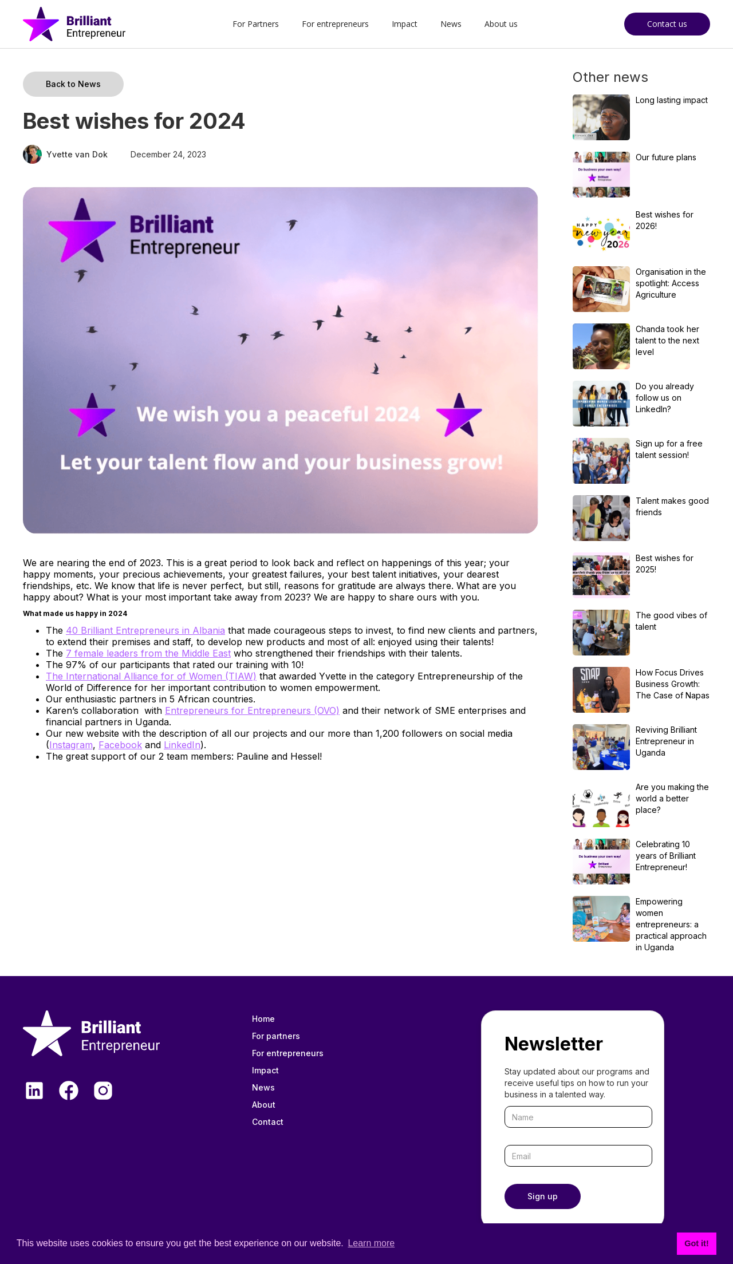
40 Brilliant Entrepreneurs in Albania (145, 630)
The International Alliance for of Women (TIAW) (151, 676)
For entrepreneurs (335, 23)
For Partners (255, 23)
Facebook (120, 744)
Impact (404, 23)
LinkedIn (182, 744)
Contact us (667, 23)
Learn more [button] (371, 1243)
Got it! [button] (696, 1243)
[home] (74, 24)
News (451, 23)
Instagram (71, 744)
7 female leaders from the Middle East (148, 653)
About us (501, 23)
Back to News (73, 84)
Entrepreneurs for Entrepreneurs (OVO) (252, 710)
